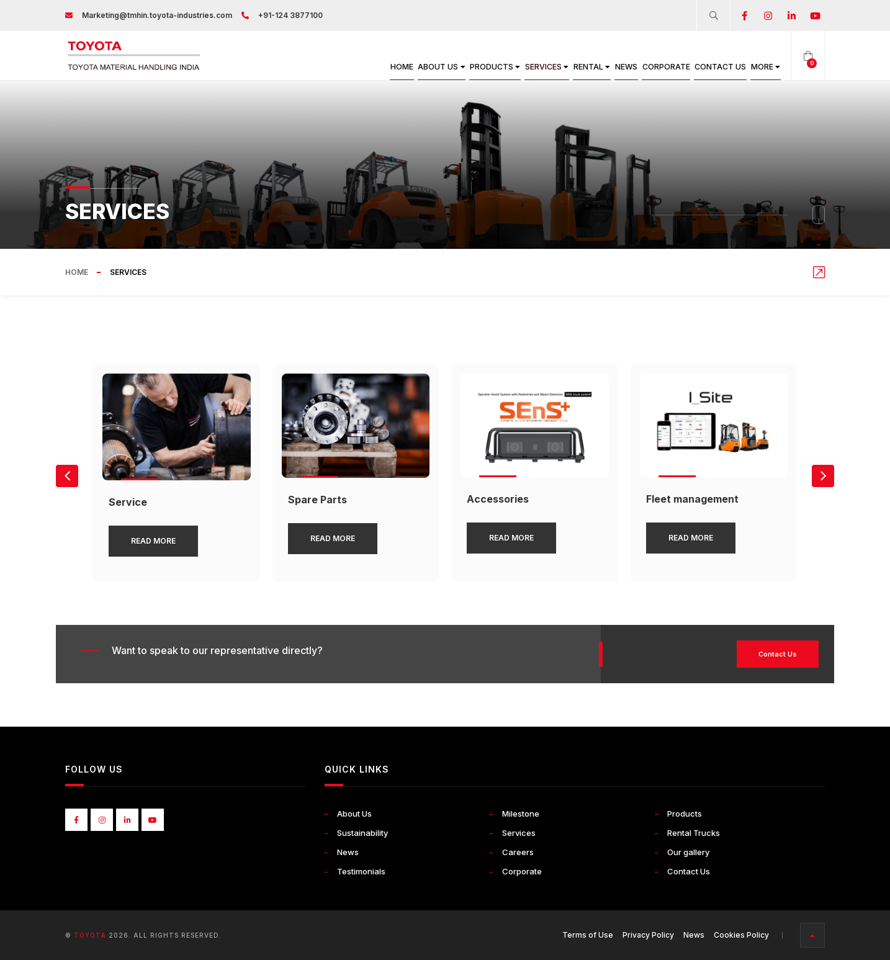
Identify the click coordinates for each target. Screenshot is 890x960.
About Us (356, 66)
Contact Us (703, 66)
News (590, 66)
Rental (545, 66)
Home (306, 66)
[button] (823, 476)
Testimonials (361, 871)
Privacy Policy (648, 935)
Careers (518, 852)
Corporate (639, 66)
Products (422, 66)
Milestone (520, 814)
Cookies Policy (741, 935)
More (760, 66)
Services (487, 66)
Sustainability (362, 833)
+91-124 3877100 (290, 15)
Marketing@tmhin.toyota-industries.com (157, 15)
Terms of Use (587, 935)
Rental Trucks (693, 833)
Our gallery (688, 852)
